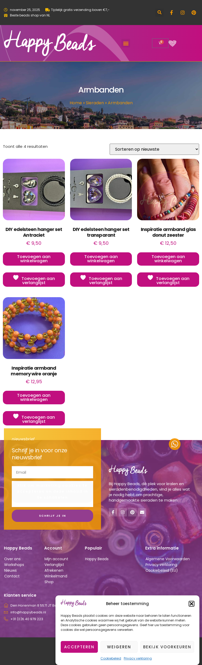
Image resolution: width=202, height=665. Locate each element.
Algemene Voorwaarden (167, 559)
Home (76, 103)
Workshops (14, 564)
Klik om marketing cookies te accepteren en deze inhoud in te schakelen (52, 491)
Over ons (12, 559)
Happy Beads (97, 559)
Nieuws (10, 570)
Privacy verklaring (161, 564)
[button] (191, 616)
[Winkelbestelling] (154, 149)
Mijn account (56, 559)
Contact (12, 576)
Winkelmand (55, 576)
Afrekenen (53, 570)
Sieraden (95, 103)
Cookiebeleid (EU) (161, 570)
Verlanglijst (54, 564)
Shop (49, 581)
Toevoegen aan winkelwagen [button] (33, 259)
